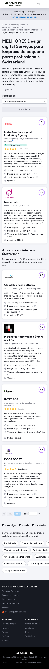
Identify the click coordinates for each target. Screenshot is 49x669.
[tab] (9, 525)
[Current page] (32, 514)
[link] (38, 4)
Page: (25, 514)
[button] (24, 101)
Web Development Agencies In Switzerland (20, 30)
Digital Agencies (18, 25)
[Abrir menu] (44, 4)
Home (4, 25)
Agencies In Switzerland (12, 27)
